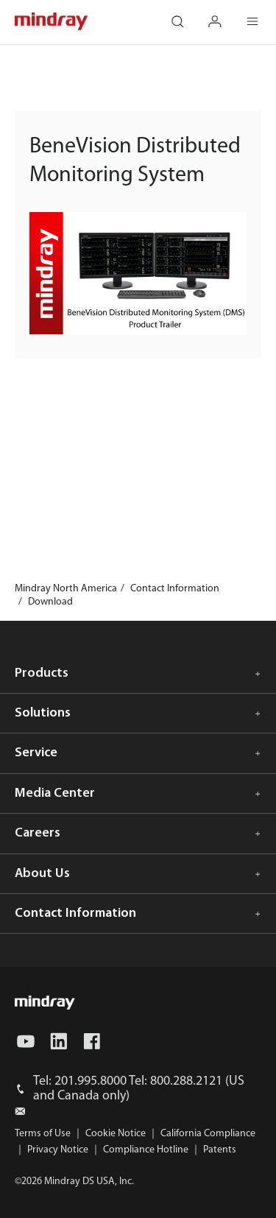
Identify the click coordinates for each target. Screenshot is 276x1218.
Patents (219, 1150)
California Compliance (207, 1133)
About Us (42, 874)
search (185, 14)
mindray (52, 21)
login (223, 14)
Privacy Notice (57, 1150)
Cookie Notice (115, 1133)
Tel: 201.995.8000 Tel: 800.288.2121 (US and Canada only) (138, 1088)
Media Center (55, 793)
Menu (260, 14)
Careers (37, 833)
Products (41, 673)
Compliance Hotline (145, 1150)
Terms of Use (43, 1133)
